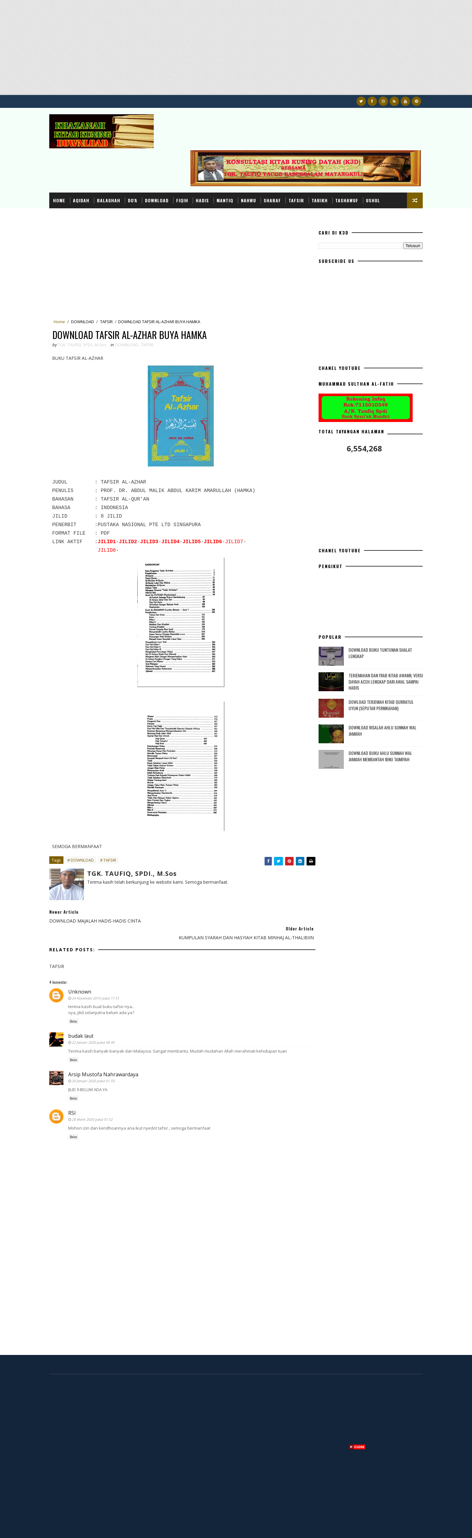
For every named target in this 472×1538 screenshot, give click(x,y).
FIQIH (188, 165)
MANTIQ (230, 165)
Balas (78, 978)
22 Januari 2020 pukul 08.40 (98, 998)
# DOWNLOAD (86, 826)
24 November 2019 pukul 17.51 (101, 954)
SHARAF (277, 165)
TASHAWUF (352, 165)
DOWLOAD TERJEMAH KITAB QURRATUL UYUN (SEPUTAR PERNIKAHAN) (376, 669)
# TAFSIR (113, 826)
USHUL (378, 165)
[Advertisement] (189, 51)
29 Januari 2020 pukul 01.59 (98, 1037)
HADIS (207, 165)
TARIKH (325, 165)
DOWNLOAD (162, 165)
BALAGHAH (114, 165)
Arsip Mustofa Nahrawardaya (109, 1030)
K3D (58, 1526)
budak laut (86, 992)
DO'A (138, 165)
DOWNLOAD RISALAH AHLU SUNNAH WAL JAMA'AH (377, 695)
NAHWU (253, 165)
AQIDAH (86, 165)
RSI (77, 1069)
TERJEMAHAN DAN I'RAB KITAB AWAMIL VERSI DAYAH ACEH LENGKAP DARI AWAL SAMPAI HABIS (381, 646)
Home (64, 165)
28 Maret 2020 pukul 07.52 (97, 1076)
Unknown (85, 948)
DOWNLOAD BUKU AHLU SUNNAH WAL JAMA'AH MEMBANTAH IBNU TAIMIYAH (375, 721)
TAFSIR (301, 165)
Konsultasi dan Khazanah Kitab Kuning (121, 1526)
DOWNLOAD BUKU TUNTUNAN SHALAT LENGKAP (375, 617)
